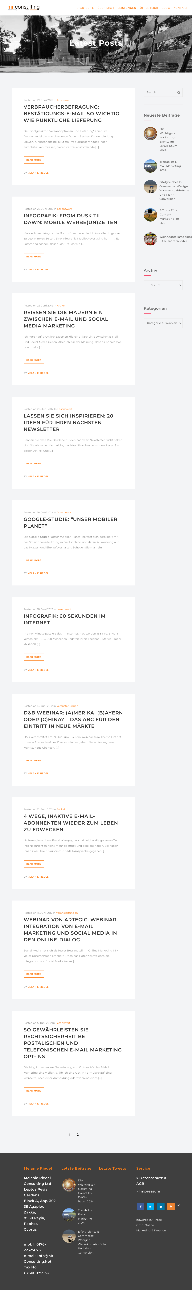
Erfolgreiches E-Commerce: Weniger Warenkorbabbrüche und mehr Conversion (174, 190)
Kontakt (180, 7)
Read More (33, 160)
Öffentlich (149, 7)
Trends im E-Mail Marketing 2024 (170, 166)
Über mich (105, 7)
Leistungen (127, 7)
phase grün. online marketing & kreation (151, 1225)
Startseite (85, 7)
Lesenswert (64, 100)
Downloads (64, 512)
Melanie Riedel (37, 172)
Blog (166, 7)
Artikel (61, 305)
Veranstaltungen (67, 705)
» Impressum (148, 1191)
